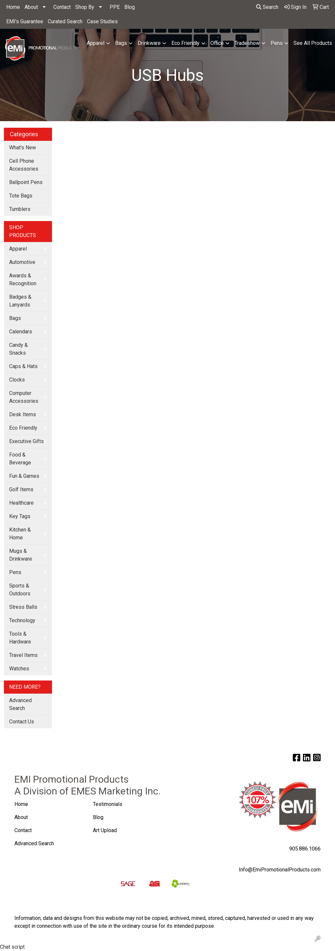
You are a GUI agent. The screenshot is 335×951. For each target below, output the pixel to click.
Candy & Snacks (18, 349)
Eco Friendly (185, 43)
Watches (19, 668)
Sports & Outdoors (19, 590)
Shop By (84, 7)
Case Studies (102, 21)
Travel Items (23, 655)
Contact (62, 7)
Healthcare (21, 503)
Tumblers (19, 209)
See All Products (312, 43)
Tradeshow (247, 43)
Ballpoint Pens (26, 182)
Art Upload (105, 830)
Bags (121, 43)
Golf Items (21, 489)
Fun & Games (24, 476)
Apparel (95, 43)
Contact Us (21, 721)
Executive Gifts (26, 441)
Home (13, 7)
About (31, 7)
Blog (129, 7)
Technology (22, 620)
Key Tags (19, 516)
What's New (22, 147)
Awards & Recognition (22, 279)
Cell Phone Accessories (23, 165)
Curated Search (65, 21)
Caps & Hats (23, 366)
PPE (115, 7)
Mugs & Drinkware (20, 555)
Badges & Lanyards (20, 301)
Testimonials (107, 804)
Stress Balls (23, 607)
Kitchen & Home (20, 534)
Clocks (17, 380)
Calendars (20, 331)
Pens (277, 43)
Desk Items (22, 414)
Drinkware (149, 43)
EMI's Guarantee (24, 21)
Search (267, 7)
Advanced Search (20, 704)
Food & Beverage (20, 459)
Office (217, 43)
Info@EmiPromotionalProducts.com (280, 870)
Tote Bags (20, 196)
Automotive (22, 262)
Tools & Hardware (20, 638)
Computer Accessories (23, 397)
